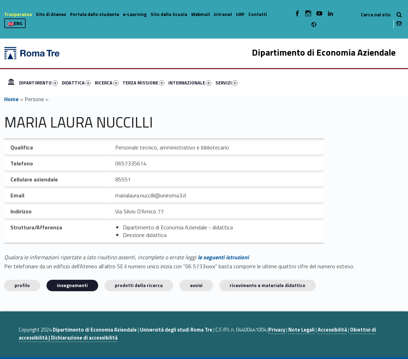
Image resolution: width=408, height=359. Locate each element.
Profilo (22, 285)
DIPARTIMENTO (38, 82)
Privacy (277, 330)
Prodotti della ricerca (139, 285)
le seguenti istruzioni (223, 257)
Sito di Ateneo (51, 14)
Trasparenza (18, 14)
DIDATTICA (76, 82)
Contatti (257, 14)
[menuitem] (11, 83)
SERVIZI (226, 82)
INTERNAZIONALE (189, 82)
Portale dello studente (94, 14)
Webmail (200, 14)
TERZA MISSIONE (143, 82)
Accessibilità (332, 330)
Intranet (223, 14)
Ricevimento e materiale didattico (267, 285)
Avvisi (196, 285)
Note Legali (301, 330)
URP (240, 14)
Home (11, 82)
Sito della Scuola (169, 14)
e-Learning (135, 14)
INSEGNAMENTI (72, 285)
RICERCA (107, 82)
